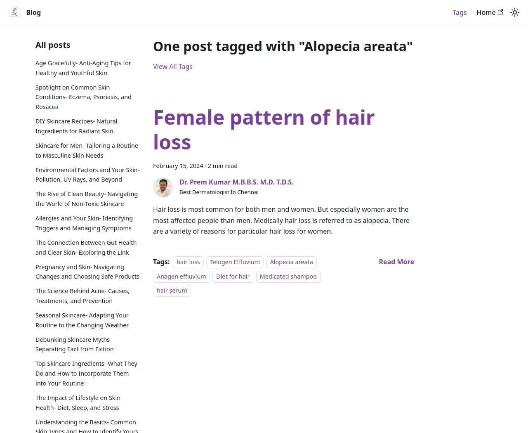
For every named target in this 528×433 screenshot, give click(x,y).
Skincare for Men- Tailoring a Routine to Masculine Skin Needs (86, 150)
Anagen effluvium (181, 276)
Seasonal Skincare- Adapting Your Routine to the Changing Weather (82, 320)
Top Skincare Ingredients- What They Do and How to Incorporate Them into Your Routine (86, 373)
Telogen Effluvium (235, 262)
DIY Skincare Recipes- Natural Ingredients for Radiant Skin (76, 126)
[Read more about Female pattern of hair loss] (396, 261)
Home (490, 12)
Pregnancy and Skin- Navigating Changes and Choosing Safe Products (87, 272)
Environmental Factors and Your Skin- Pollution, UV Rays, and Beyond (87, 175)
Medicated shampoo (288, 276)
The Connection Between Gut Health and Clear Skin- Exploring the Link (86, 247)
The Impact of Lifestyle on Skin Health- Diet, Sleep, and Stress (77, 403)
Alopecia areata (291, 262)
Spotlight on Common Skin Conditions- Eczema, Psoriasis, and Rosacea (83, 97)
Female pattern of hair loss (264, 129)
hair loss (188, 262)
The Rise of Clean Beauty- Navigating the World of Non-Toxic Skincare (86, 199)
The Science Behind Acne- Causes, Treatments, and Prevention (82, 296)
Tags (460, 12)
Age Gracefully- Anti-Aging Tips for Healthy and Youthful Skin (83, 68)
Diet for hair (233, 276)
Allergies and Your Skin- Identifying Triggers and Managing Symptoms (84, 223)
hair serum (172, 290)
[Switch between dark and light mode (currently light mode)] (514, 12)
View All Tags (173, 66)
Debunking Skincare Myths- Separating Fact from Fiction (74, 344)
